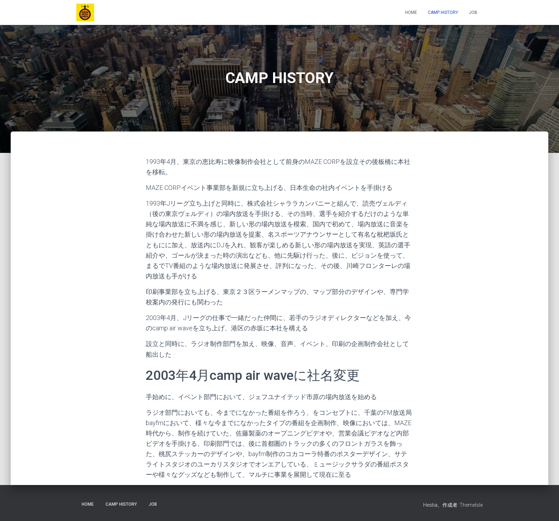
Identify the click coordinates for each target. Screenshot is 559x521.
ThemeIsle (471, 505)
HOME (411, 12)
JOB (473, 12)
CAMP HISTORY (443, 12)
